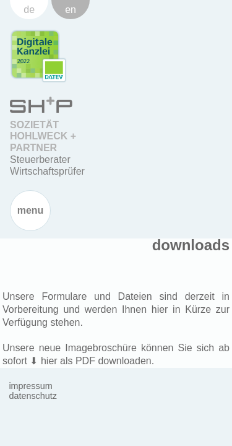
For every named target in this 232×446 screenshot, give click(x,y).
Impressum (30, 386)
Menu (30, 210)
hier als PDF (68, 361)
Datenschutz (33, 396)
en (70, 9)
